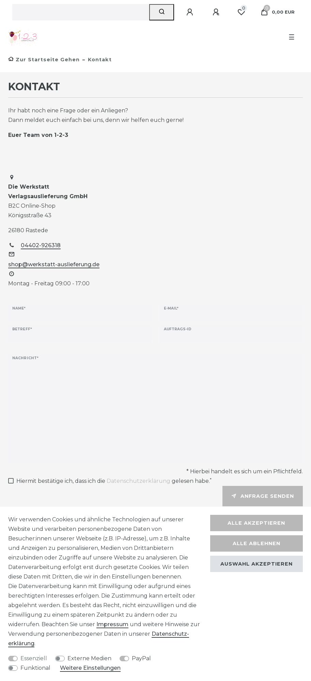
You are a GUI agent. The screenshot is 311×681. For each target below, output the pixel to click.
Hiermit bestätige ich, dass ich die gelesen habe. (114, 480)
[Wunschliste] (241, 12)
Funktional (35, 668)
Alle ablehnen (256, 543)
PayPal (141, 658)
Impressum (112, 624)
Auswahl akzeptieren (256, 564)
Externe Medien (89, 658)
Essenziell (33, 658)
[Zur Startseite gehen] (44, 60)
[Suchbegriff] (80, 12)
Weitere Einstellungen (90, 668)
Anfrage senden (262, 496)
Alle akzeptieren (256, 523)
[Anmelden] (190, 12)
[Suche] (161, 12)
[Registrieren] (217, 12)
